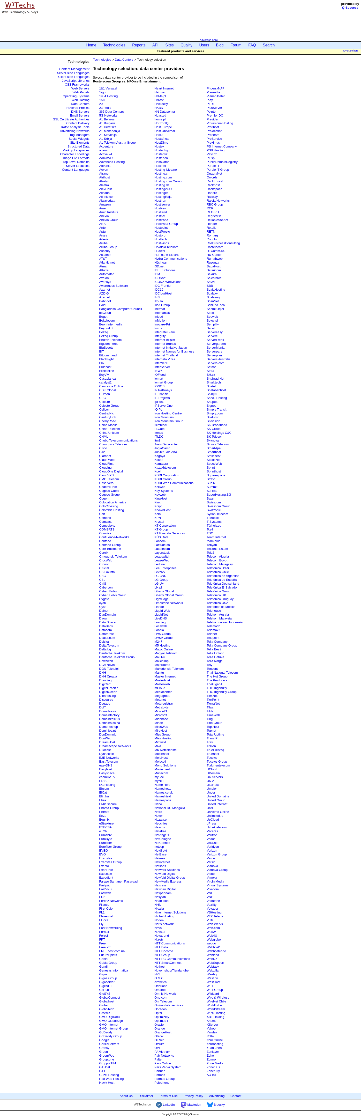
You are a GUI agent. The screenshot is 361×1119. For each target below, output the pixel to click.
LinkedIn (165, 1104)
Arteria (103, 239)
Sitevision (213, 421)
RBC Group (215, 204)
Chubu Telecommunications (118, 440)
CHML (103, 436)
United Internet (217, 804)
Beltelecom (107, 320)
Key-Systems (163, 491)
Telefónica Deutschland (223, 583)
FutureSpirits (108, 955)
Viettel (211, 874)
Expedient (106, 877)
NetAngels (161, 835)
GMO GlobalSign (111, 1021)
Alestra (104, 185)
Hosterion (161, 158)
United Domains (218, 796)
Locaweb (160, 626)
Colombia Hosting (111, 510)
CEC (102, 398)
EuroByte (105, 839)
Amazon (105, 204)
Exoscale (105, 874)
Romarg (212, 235)
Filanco (104, 904)
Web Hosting (81, 100)
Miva (157, 746)
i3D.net (159, 266)
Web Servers (80, 88)
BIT (101, 351)
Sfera (210, 371)
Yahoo (211, 1028)
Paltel (158, 1059)
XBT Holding (215, 1017)
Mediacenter (163, 692)
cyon (102, 603)
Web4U (212, 935)
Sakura (212, 274)
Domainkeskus (109, 719)
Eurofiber (105, 843)
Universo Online (218, 812)
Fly (101, 924)
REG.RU (213, 212)
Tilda (210, 711)
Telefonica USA (217, 603)
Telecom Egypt (217, 560)
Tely (209, 665)
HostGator (161, 162)
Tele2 (210, 552)
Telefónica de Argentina (223, 576)
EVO (102, 854)
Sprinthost (214, 471)
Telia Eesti (214, 649)
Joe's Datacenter (166, 444)
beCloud (105, 313)
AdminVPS (106, 158)
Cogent (104, 498)
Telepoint (213, 638)
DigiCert (105, 684)
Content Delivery (78, 123)
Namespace (162, 800)
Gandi (103, 966)
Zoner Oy (213, 1071)
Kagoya (159, 456)
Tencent (212, 668)
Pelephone (161, 1082)
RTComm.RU (216, 251)
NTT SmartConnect (167, 962)
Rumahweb (215, 258)
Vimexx (212, 877)
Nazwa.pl (160, 819)
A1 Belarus (107, 119)
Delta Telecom (109, 645)
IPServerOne (163, 405)
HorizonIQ (161, 123)
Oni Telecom (163, 1001)
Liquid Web (162, 610)
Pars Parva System (167, 1067)
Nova (158, 928)
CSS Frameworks (77, 84)
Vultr (210, 920)
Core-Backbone (110, 549)
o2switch (160, 982)
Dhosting (105, 680)
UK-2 (210, 781)
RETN (211, 231)
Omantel (160, 990)
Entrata (104, 812)
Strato (211, 479)
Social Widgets (79, 138)
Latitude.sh (162, 545)
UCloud (212, 769)
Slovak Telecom (218, 444)
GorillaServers (109, 1044)
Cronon (104, 564)
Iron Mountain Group (168, 421)
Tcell (210, 529)
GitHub (104, 990)
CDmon (104, 394)
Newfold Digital (164, 874)
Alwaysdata (107, 200)
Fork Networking (110, 928)
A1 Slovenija (108, 135)
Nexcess (160, 885)
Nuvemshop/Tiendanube (171, 970)
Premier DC (215, 115)
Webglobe (214, 939)
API (155, 45)
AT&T (103, 258)
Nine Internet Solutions (170, 912)
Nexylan (160, 897)
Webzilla (212, 970)
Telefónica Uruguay (220, 599)
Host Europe (163, 127)
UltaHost (213, 785)
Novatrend (161, 935)
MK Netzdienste (165, 750)
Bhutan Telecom (110, 340)
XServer (212, 1024)
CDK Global (107, 390)
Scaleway (213, 297)
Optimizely (161, 1017)
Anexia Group (109, 220)
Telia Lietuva (215, 657)
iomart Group (163, 382)
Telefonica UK (216, 595)
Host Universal (164, 131)
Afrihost (104, 177)
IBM (157, 274)
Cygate (104, 599)
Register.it (214, 216)
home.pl (159, 119)
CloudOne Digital (111, 471)
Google (104, 1040)
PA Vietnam (162, 1051)
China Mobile (108, 425)
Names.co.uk (163, 792)
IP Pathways (163, 390)
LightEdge (161, 599)
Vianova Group (217, 870)
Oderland (160, 986)
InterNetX (161, 363)
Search (269, 45)
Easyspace (107, 773)
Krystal (159, 521)
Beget (103, 316)
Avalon (104, 278)
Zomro (211, 1059)
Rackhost (213, 185)
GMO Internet (108, 1024)
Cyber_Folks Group (113, 595)
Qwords (212, 177)
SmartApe (214, 448)
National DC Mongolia (169, 808)
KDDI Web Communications (174, 483)
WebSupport (215, 962)
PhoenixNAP (216, 88)
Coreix (103, 552)
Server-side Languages (73, 73)
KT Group (161, 529)
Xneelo (211, 1021)
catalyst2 (105, 382)
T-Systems (214, 521)
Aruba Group (108, 247)
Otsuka (159, 1044)
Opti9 (158, 1013)
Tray (210, 742)
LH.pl (158, 587)
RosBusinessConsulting (223, 243)
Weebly (212, 974)
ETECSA (105, 827)
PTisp (211, 158)
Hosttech (160, 239)
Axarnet (104, 289)
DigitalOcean (108, 692)
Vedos (211, 839)
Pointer (212, 111)
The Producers (217, 680)
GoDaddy (106, 1032)
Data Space (107, 622)
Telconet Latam (217, 549)
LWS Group (162, 634)
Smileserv (213, 456)
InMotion (160, 320)
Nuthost (159, 966)
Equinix (104, 819)
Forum (236, 45)
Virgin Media (215, 881)
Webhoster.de (216, 951)
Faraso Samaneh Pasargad (118, 881)
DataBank (106, 626)
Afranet (104, 173)
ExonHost (106, 870)
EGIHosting (107, 785)
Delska (104, 641)
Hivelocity (161, 104)
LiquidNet (161, 614)
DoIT (102, 707)
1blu (102, 100)
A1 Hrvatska (107, 127)
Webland (213, 955)
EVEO (103, 850)
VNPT (211, 897)
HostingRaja (163, 197)
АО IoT (212, 1075)
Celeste (104, 402)
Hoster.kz (160, 154)
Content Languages (75, 169)
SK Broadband (217, 425)
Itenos (158, 432)
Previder (212, 119)
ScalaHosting (216, 289)
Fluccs (103, 920)
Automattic (106, 274)
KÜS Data (161, 537)
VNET (211, 893)
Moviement (162, 769)
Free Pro (105, 947)
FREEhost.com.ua (112, 951)
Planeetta (213, 92)
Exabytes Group (110, 862)
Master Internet (164, 676)
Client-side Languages (74, 77)
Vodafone (213, 901)
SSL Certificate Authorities (71, 119)
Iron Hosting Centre (168, 413)
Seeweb (212, 316)
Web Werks (215, 924)
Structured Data (79, 146)
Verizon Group (217, 854)
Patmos (159, 1075)
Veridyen (213, 846)
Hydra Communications (170, 258)
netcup (159, 846)
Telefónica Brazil (218, 568)
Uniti (210, 808)
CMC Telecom (109, 479)
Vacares (212, 831)
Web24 (212, 932)
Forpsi (103, 935)
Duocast (105, 750)
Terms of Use (168, 1096)
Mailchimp (161, 661)
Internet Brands (165, 344)
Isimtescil (160, 425)
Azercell (104, 297)
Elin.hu (104, 796)
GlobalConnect (109, 997)
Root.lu (212, 239)
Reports (138, 45)
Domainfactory (109, 715)
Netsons (160, 866)
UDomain (213, 773)
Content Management (74, 69)
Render (212, 224)
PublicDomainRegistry (222, 162)
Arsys (103, 235)
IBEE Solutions (164, 270)
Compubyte (107, 525)
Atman (103, 266)
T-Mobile (213, 518)
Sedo (210, 313)
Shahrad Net (215, 378)
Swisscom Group (218, 506)
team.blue (213, 541)
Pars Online (162, 1063)
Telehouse (214, 610)
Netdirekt (160, 850)
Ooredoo (160, 1009)
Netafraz (160, 831)
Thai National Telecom (222, 672)
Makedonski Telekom (169, 668)
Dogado (104, 703)
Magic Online (163, 649)
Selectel (212, 320)
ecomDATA (107, 777)
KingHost (160, 498)
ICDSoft (159, 278)
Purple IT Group (218, 169)
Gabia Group (108, 962)
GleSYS (104, 993)
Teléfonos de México (221, 607)
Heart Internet (164, 88)
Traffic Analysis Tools (74, 127)
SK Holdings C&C (219, 432)
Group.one (106, 1059)
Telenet (212, 634)
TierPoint (213, 699)
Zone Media (215, 1063)
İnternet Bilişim (164, 340)
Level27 (159, 572)
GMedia (104, 1013)
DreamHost (107, 742)
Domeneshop (108, 727)
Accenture (106, 146)
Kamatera (161, 463)
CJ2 (102, 452)
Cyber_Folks (108, 591)
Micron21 (160, 711)
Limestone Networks (168, 603)
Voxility (211, 904)
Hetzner (159, 92)
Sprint (211, 467)
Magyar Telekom (165, 653)
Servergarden (216, 344)
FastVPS (105, 889)
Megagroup (162, 696)
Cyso (102, 607)
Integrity (159, 336)
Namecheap (162, 788)
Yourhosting (215, 1044)
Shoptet (212, 402)
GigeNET (105, 986)
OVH (157, 1048)
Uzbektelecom (216, 827)
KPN (157, 518)
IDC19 (158, 289)
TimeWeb (213, 715)
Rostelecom (215, 247)
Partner (159, 1071)
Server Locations (78, 166)
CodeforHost (108, 487)
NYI (157, 974)
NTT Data (161, 947)
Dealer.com (107, 638)
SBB (210, 285)
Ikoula (158, 301)
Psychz (212, 154)
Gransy (104, 1048)
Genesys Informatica (113, 970)
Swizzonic (214, 510)
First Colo (106, 908)
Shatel (211, 386)
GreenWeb (106, 1055)
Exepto (104, 866)
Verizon (212, 850)
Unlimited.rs (215, 815)
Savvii (211, 282)
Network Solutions (167, 870)
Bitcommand (108, 355)
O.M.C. (159, 978)
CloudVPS (106, 475)
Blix (101, 363)
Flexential (106, 916)
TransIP (212, 738)
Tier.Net (212, 696)
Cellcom (105, 409)
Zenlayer (213, 1051)
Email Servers (80, 115)
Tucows (212, 757)
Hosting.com (163, 177)
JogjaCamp (162, 448)
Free (102, 943)
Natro (158, 812)
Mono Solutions (165, 765)
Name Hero (162, 785)
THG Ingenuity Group (222, 692)
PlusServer (214, 108)
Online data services (168, 1005)
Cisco (103, 448)
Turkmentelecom (218, 765)
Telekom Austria (218, 614)
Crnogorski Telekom (113, 556)
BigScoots (106, 347)
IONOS (159, 386)
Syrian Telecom (217, 514)
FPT (102, 939)
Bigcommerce (108, 344)
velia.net (212, 843)
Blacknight (106, 359)
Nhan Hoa (161, 901)
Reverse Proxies (78, 108)
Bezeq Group (108, 336)
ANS (102, 224)
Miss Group (162, 734)
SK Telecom (215, 436)
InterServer (162, 367)
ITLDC (159, 436)
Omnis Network (165, 993)
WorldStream (216, 1009)
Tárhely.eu (214, 525)
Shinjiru (212, 394)
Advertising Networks (75, 131)
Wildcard (213, 993)
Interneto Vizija (164, 359)
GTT (102, 1071)
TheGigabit (214, 684)
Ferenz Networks (111, 901)
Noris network (163, 924)
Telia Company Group (222, 645)
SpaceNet (213, 460)
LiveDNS (160, 618)
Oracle (159, 1024)
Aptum (103, 231)
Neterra (159, 858)
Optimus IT (162, 1021)
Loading (159, 622)
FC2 (102, 897)
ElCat (103, 792)
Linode (159, 607)
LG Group (161, 580)
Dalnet (103, 610)
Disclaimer (145, 1096)
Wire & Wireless (218, 997)
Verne (211, 858)
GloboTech (106, 1009)
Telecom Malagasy (220, 564)
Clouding (105, 467)
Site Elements (80, 142)
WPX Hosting (216, 1013)
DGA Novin (107, 665)
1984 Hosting (108, 96)
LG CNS (160, 576)
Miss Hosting (163, 738)
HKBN (158, 108)
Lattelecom (162, 549)
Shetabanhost (216, 390)
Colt (102, 514)
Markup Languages (76, 150)
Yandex (212, 1032)
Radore (212, 193)
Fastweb (105, 893)
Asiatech (105, 255)
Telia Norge (215, 661)
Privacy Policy (193, 1096)
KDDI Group (163, 479)
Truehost (213, 754)
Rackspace (214, 189)
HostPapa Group (166, 224)
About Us (126, 1096)
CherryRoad (107, 421)
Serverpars (214, 351)
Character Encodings (74, 154)
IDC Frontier (163, 285)
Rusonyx (213, 262)
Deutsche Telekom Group (117, 657)
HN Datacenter (164, 111)
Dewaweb (106, 661)
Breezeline (106, 371)
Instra (158, 328)
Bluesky (216, 1104)
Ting (210, 719)
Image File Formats (76, 158)
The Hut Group (217, 676)
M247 (158, 641)
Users (204, 45)
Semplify (213, 324)
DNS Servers (80, 111)
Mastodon (191, 1104)
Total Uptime (215, 734)
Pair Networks (164, 1055)
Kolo (157, 514)
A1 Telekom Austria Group (117, 142)
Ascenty (104, 251)
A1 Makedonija (109, 131)
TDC (210, 533)
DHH (102, 672)
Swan (211, 498)
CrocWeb (105, 560)
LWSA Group (163, 638)
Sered (211, 328)
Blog (220, 45)
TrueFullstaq (215, 750)
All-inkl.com (107, 197)
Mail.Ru (159, 657)
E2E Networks (109, 757)
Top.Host (213, 727)
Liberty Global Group (168, 595)
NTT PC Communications (172, 959)
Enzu (102, 815)
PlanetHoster (216, 96)
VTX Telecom (216, 916)
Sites (169, 45)
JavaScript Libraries (76, 80)
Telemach (213, 626)
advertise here (209, 39)
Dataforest (106, 634)
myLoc (159, 777)
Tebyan (212, 545)
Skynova (213, 440)
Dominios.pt (107, 730)
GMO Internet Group (113, 1028)
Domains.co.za (109, 723)
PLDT (211, 104)
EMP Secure (108, 804)
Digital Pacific (108, 688)
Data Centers (80, 104)
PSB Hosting (216, 150)
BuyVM (104, 374)
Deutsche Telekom (112, 653)
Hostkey (160, 208)
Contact (236, 1096)
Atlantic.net (107, 262)
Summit (212, 487)
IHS (157, 297)
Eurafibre (105, 835)
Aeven (103, 169)
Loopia (159, 630)
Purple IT (213, 166)
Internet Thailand (166, 355)
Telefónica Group (218, 591)
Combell (105, 518)
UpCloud (213, 819)
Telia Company (217, 641)
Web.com (213, 928)
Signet (211, 405)
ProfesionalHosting (220, 123)
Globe (103, 1005)
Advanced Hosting (112, 162)
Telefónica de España (222, 580)
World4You (214, 1005)
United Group (216, 800)
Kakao (158, 460)
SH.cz (211, 374)
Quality (186, 45)
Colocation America (112, 502)
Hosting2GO (163, 189)
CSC (102, 576)
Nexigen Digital (164, 889)
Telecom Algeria (218, 556)
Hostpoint (161, 227)
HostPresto (162, 231)
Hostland (160, 212)
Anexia (104, 216)
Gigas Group (108, 978)
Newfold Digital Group (169, 877)
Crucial (104, 568)
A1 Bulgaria (107, 123)
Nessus (159, 827)
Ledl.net (159, 564)
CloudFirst (106, 463)
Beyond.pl (106, 328)
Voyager (212, 908)
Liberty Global (164, 591)
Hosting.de (161, 185)
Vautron (212, 835)
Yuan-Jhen (214, 1048)
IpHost (159, 402)
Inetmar (159, 309)
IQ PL (158, 409)
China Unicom (109, 432)
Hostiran (160, 200)
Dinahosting (107, 696)
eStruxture (106, 823)
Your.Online (215, 1040)
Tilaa (210, 707)
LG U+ (159, 583)
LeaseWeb (161, 560)
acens (103, 150)
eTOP (103, 831)
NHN (157, 904)
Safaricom (214, 270)
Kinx (157, 502)
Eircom (104, 788)
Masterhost (162, 680)
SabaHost (213, 266)
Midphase (161, 719)
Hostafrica (161, 138)
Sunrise (212, 491)
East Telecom (108, 761)
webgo (211, 943)
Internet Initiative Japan (170, 347)
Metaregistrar (163, 703)
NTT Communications (169, 943)
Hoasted (160, 115)
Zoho (210, 1055)
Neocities (160, 823)
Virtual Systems (217, 885)
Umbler (212, 788)
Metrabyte (161, 707)
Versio (211, 862)
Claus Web (106, 460)
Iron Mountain (164, 417)
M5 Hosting (162, 645)
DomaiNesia (107, 711)
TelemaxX (213, 630)
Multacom (161, 773)
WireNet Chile (216, 1001)
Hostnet (159, 216)
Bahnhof (105, 301)
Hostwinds (161, 243)
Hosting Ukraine (165, 169)
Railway (212, 197)
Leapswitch (162, 556)
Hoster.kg (161, 150)
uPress (211, 823)
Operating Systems (76, 96)
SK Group (213, 429)
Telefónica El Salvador (222, 587)
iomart (158, 378)
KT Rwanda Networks (169, 533)
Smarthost (214, 452)
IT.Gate (159, 429)
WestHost (213, 982)
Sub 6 (211, 483)
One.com (160, 997)
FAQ (252, 45)
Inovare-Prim (163, 324)
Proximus (213, 142)
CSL (102, 580)
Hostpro (159, 235)
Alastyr (104, 181)
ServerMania (216, 347)
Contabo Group (110, 545)
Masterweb (162, 684)
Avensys (105, 282)
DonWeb (105, 738)
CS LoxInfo (107, 572)
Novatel (159, 932)
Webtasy (213, 966)
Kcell (157, 471)
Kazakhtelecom (165, 467)
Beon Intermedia (110, 324)
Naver (158, 815)
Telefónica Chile (218, 572)
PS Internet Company (222, 146)
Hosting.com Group (167, 181)
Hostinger (161, 193)
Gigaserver (107, 982)
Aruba (103, 243)
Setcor (211, 367)
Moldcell (160, 761)
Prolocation (214, 131)
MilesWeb (161, 727)
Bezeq (103, 332)
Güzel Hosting (109, 1075)
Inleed (158, 316)
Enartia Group (109, 808)
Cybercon (106, 587)
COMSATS (106, 529)
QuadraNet (214, 173)
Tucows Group (217, 761)
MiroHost (160, 730)
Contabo (105, 541)
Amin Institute (108, 212)
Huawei (159, 251)
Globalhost (106, 1001)
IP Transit (161, 394)
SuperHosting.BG (219, 494)
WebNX (212, 959)
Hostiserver (162, 204)
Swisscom (214, 502)
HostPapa (161, 220)
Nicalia (159, 908)
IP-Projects (162, 398)
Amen (103, 208)
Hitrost (159, 100)
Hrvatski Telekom (166, 247)
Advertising (217, 1096)
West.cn (212, 978)
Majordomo (162, 665)
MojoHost (161, 757)
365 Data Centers (111, 111)
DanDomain (107, 614)
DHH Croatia (108, 676)
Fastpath (105, 885)
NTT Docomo (163, 951)
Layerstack (162, 552)
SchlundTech (216, 305)
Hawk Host (106, 1082)
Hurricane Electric (166, 255)
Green (103, 1051)
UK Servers (215, 777)
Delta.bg (105, 649)
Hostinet (160, 166)
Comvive (105, 533)
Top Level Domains (76, 162)
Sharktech (214, 382)
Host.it (158, 135)
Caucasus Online (111, 386)
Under (211, 792)
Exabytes (105, 858)
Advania (105, 166)
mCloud (159, 688)
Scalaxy (212, 293)
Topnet (211, 730)
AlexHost (105, 189)
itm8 (157, 440)
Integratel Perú (164, 332)
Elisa (102, 800)
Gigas (103, 974)
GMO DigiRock (109, 1017)
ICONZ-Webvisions (167, 282)
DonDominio (108, 734)
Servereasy (215, 332)
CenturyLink (107, 417)
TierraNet (213, 703)
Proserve (213, 135)
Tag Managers (79, 135)
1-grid (103, 92)
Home (91, 45)
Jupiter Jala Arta (165, 452)
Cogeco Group (109, 494)
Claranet (105, 456)
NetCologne (162, 839)
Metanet (160, 699)
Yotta (210, 1036)
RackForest (215, 181)
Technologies (114, 45)
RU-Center (214, 255)
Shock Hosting (217, 398)
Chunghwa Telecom (113, 444)
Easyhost (105, 769)
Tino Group (214, 723)
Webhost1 (214, 947)
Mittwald (160, 742)
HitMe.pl (160, 96)
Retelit (211, 227)
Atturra (104, 270)
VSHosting (214, 912)
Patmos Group (164, 1079)
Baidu (103, 305)
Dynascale (106, 754)
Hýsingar (160, 262)
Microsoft (160, 715)
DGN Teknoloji (109, 668)
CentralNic (106, 413)
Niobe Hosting (164, 916)
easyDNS (106, 765)
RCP (210, 208)
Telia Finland (215, 653)
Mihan (158, 723)
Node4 (159, 920)
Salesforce (214, 278)
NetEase (160, 854)
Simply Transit (216, 409)
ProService (214, 138)
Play (210, 100)
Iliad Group (162, 305)
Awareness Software (113, 285)
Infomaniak (162, 313)
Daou (103, 618)
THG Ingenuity (217, 688)
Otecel (159, 1036)
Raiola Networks (218, 200)
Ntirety (159, 939)
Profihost (213, 127)
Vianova (212, 866)
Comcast (105, 521)
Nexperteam (163, 893)
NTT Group (162, 955)
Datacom (105, 630)
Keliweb (159, 487)
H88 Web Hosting (111, 1079)
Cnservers (106, 483)
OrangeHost (162, 1032)
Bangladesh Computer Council (120, 309)
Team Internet (216, 537)
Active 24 (105, 154)
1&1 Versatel (108, 88)
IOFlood (159, 374)
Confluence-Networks (114, 537)
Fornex (104, 932)
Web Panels (81, 92)
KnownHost (162, 510)
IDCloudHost (163, 293)
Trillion (211, 746)
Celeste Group (109, 405)
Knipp (158, 506)
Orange (159, 1028)
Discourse (106, 699)
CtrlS (102, 583)
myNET (159, 781)
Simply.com (215, 413)
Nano (158, 804)
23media (105, 108)
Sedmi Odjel (215, 309)
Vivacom (213, 889)
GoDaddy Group (110, 1036)
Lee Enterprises (165, 568)
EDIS (102, 781)
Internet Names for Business (174, 351)
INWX (158, 371)
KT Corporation (165, 525)
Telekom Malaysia (219, 618)
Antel (102, 227)
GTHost (104, 1067)
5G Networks (108, 115)
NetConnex (162, 843)
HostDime (161, 142)
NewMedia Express (167, 881)
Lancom (159, 541)
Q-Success (350, 7)
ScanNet (213, 301)
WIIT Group (215, 990)
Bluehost (105, 367)
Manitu (159, 672)
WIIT (210, 986)
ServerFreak (215, 340)
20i (101, 104)
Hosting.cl (161, 173)
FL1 (102, 912)
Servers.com (215, 363)
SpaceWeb (214, 463)
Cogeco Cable (109, 491)
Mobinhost (161, 754)
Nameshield (162, 796)
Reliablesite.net (217, 220)
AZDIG (104, 293)
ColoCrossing (108, 506)
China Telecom (109, 429)
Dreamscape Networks (115, 746)
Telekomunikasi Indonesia (225, 622)
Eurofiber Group (110, 846)
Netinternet (162, 862)
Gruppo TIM (107, 1063)
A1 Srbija (105, 138)
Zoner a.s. (214, 1067)
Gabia (103, 959)
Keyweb (159, 494)
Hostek (159, 146)
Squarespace (216, 475)
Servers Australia (218, 359)
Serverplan (214, 355)
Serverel (212, 336)
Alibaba (104, 193)
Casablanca (107, 378)
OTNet (159, 1040)
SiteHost (212, 417)
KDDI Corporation (166, 475)
